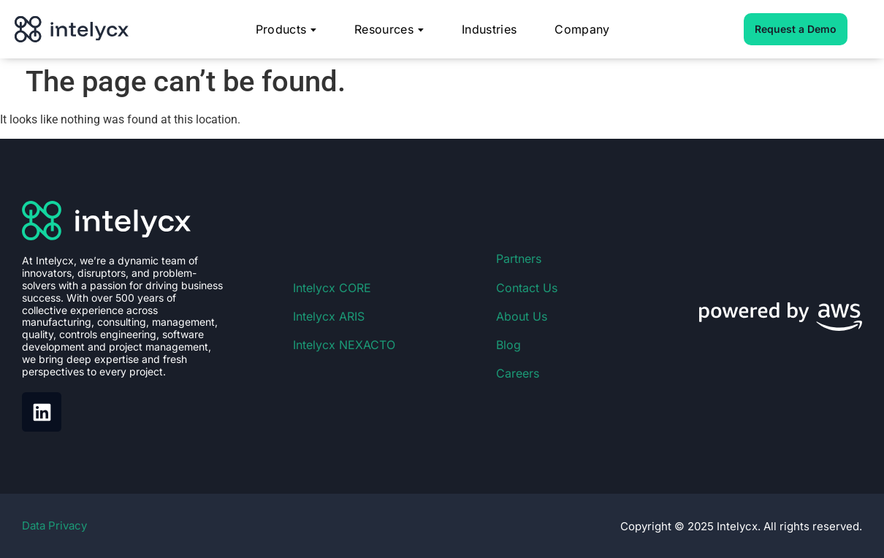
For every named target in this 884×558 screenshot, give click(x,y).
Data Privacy (54, 525)
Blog (508, 344)
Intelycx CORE (332, 287)
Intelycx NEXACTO (344, 344)
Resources (389, 29)
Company (582, 29)
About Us (521, 316)
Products (286, 29)
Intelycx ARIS (329, 316)
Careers (517, 373)
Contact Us (526, 287)
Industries (489, 29)
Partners (518, 258)
